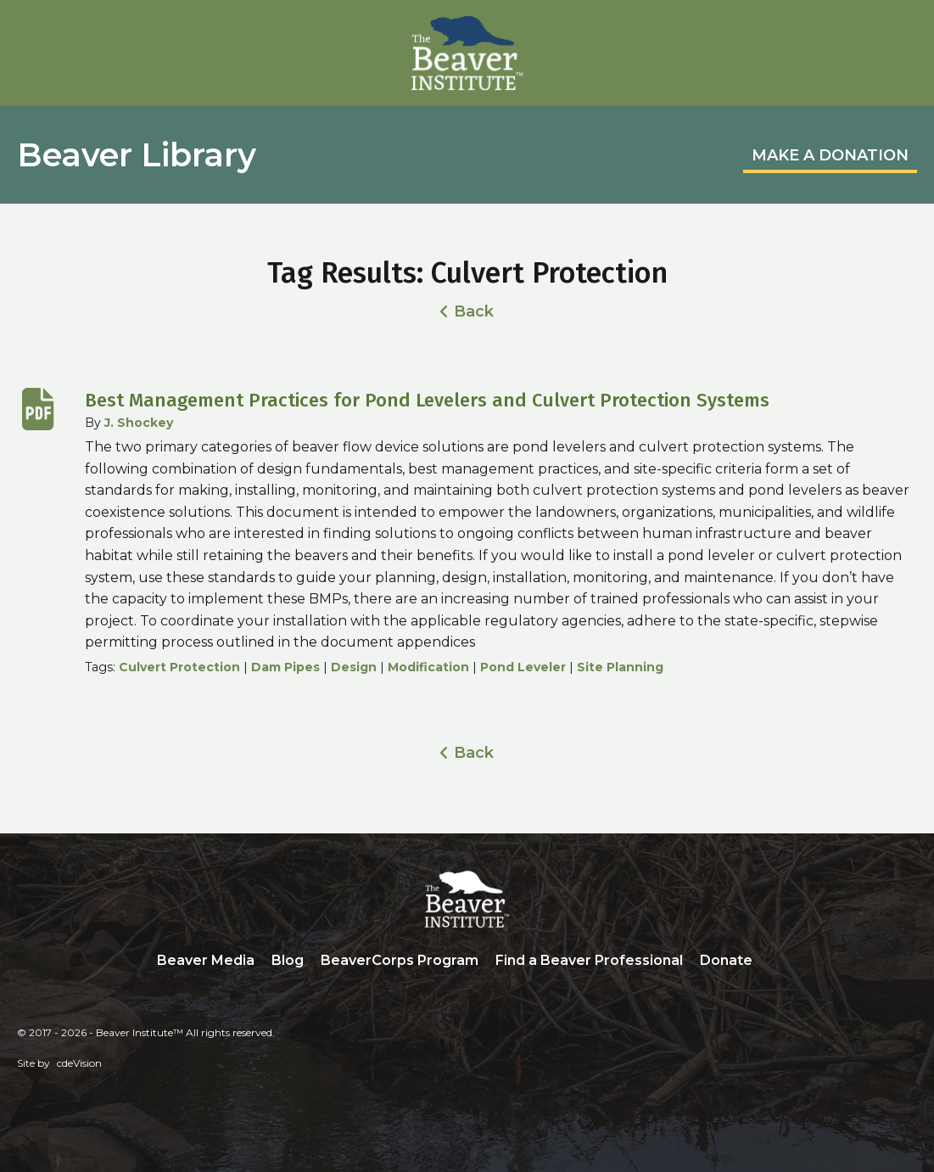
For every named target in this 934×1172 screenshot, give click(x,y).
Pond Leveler (523, 667)
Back (474, 311)
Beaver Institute (467, 53)
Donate (726, 960)
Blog (287, 960)
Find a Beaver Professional (589, 960)
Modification (428, 667)
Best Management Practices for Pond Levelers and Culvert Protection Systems (427, 400)
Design (354, 667)
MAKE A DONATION (830, 155)
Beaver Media (205, 960)
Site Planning (620, 667)
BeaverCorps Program (399, 960)
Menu (904, 31)
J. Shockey (138, 422)
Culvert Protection (179, 667)
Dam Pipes (285, 667)
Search (773, 961)
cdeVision (79, 1063)
